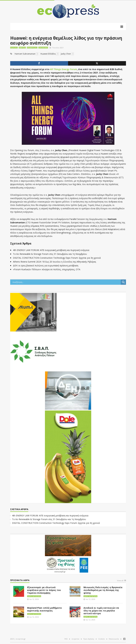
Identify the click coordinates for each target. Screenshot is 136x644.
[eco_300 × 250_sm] (33, 312)
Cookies (101, 639)
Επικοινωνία (114, 639)
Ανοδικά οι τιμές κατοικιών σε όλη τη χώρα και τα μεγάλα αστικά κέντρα (101, 610)
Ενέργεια (22, 47)
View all (120, 581)
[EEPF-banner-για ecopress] (68, 553)
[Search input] (66, 282)
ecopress (75, 639)
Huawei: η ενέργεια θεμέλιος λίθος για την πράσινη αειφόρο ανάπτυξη (66, 40)
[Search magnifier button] (123, 282)
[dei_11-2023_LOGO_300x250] (68, 390)
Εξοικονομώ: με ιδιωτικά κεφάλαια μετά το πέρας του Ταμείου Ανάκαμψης (44, 590)
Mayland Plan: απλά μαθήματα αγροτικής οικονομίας (44, 609)
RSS (66, 639)
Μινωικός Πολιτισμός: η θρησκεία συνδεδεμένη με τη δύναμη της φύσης (103, 590)
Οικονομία (43, 47)
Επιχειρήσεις (32, 47)
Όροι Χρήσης (88, 639)
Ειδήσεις (13, 47)
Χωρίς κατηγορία (34, 596)
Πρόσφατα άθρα (19, 580)
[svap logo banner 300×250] (33, 351)
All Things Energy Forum (63, 69)
